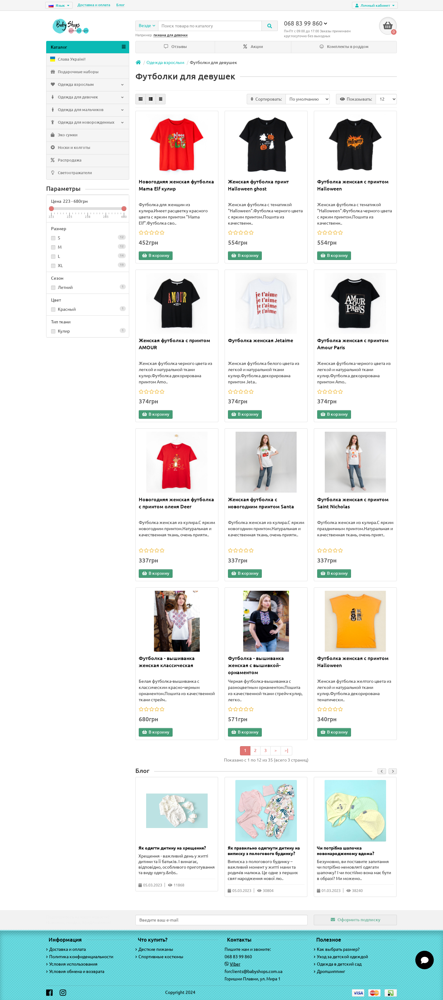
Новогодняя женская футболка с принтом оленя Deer (176, 503)
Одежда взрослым (87, 85)
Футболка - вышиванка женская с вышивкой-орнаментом (256, 666)
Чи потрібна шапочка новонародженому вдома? (345, 851)
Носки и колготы (70, 149)
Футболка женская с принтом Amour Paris (353, 344)
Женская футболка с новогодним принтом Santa (261, 503)
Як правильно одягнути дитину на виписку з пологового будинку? (264, 851)
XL (87, 266)
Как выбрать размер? (337, 949)
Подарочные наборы (74, 73)
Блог (120, 5)
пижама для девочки (171, 35)
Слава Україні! (68, 60)
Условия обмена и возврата (75, 971)
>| (286, 751)
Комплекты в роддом (344, 47)
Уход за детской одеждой (341, 956)
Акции (253, 47)
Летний (87, 288)
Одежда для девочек (87, 98)
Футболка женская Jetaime (260, 341)
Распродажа (66, 161)
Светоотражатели (71, 174)
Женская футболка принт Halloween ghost (258, 185)
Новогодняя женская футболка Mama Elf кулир (176, 185)
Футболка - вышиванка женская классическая (167, 662)
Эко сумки (64, 136)
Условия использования (72, 964)
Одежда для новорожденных (87, 123)
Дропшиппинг (329, 971)
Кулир (87, 331)
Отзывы (175, 47)
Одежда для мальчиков (87, 111)
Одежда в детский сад (337, 964)
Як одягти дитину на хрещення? (172, 848)
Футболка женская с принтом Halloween (353, 185)
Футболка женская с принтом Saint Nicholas (353, 503)
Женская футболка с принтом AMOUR (174, 344)
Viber (235, 964)
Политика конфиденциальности (79, 956)
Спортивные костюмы (159, 956)
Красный (87, 310)
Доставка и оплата (94, 5)
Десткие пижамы (154, 949)
